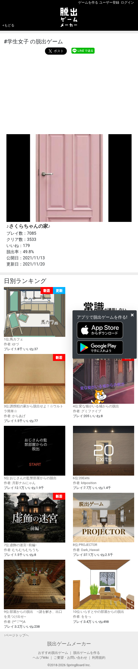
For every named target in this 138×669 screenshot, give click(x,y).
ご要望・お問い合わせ (70, 658)
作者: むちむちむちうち (21, 550)
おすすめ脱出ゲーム (53, 653)
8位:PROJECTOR (103, 520)
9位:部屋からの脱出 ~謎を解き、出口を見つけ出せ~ (34, 589)
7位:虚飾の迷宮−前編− (34, 520)
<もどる (8, 25)
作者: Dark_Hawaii (86, 550)
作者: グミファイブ (87, 411)
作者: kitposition (85, 483)
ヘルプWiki (41, 658)
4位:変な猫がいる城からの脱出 (103, 381)
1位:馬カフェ (34, 314)
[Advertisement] (69, 93)
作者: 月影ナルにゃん (19, 483)
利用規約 (98, 658)
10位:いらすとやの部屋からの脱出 (103, 587)
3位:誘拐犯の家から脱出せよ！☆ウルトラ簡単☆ (34, 383)
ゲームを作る (88, 2)
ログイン (127, 2)
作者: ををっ (82, 616)
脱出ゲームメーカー (69, 644)
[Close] (132, 315)
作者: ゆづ (11, 344)
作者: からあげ (14, 416)
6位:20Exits (103, 453)
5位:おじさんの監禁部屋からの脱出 (34, 453)
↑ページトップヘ (16, 635)
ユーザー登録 (109, 2)
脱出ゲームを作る (86, 653)
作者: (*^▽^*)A (14, 622)
